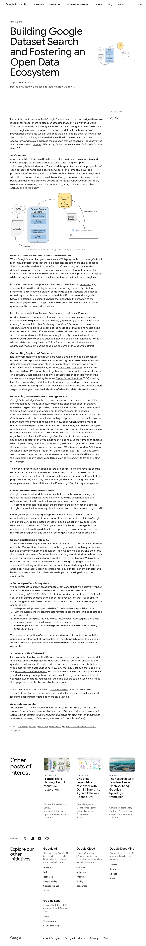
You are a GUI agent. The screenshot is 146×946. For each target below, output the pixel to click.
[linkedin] (32, 838)
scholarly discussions (41, 306)
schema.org (18, 594)
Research (39, 4)
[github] (47, 838)
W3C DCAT (33, 594)
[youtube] (39, 838)
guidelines (85, 284)
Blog (110, 4)
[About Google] (51, 938)
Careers (98, 4)
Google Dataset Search (59, 119)
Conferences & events (77, 4)
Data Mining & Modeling (49, 726)
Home (13, 22)
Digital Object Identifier (69, 378)
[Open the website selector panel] (28, 4)
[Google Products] (75, 938)
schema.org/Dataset (22, 166)
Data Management (27, 726)
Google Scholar (51, 497)
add (86, 675)
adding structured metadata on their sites (42, 162)
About (121, 4)
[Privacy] (94, 938)
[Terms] (107, 938)
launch (37, 144)
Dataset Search (59, 689)
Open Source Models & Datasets (79, 726)
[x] (24, 838)
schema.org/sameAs (70, 367)
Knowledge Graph (32, 400)
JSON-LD (46, 594)
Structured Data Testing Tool (31, 671)
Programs (15, 730)
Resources (54, 4)
